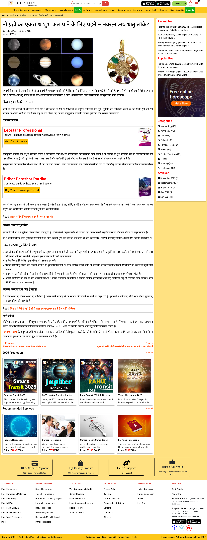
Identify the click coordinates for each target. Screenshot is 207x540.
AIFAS (140, 498)
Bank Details (177, 489)
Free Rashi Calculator (11, 508)
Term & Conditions (112, 498)
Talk (78, 10)
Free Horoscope (9, 489)
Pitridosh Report (43, 522)
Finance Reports (77, 498)
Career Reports (76, 494)
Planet (164, 158)
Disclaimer (108, 494)
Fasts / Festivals (169, 154)
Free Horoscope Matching (13, 494)
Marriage (165, 163)
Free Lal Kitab (7, 503)
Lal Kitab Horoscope (45, 503)
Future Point (10, 331)
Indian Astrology (145, 489)
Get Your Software (16, 141)
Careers (107, 508)
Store (190, 10)
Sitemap (107, 517)
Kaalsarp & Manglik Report (48, 517)
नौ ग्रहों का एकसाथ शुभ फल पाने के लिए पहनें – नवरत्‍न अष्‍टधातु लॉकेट (42, 15)
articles (13, 15)
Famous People (168, 145)
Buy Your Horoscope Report (22, 190)
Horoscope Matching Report (49, 498)
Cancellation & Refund (114, 503)
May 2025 (165, 197)
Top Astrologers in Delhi (80, 489)
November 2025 (168, 178)
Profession (166, 168)
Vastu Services (76, 512)
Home (3, 15)
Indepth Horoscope (45, 494)
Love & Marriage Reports (81, 503)
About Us (180, 10)
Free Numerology (9, 498)
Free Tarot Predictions (11, 517)
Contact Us (109, 512)
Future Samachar (146, 494)
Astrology (166, 131)
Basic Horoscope (44, 489)
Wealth (164, 149)
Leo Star (142, 503)
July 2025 (165, 192)
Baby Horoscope (43, 508)
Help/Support (179, 3)
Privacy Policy (110, 489)
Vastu (164, 135)
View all (149, 352)
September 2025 (168, 183)
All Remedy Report (44, 512)
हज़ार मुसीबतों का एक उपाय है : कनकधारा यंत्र (31, 216)
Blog (172, 10)
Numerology (167, 126)
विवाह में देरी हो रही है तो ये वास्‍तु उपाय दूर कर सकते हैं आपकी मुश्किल (42, 308)
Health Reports (76, 508)
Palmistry (165, 140)
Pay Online (176, 494)
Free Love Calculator (11, 512)
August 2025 (166, 187)
